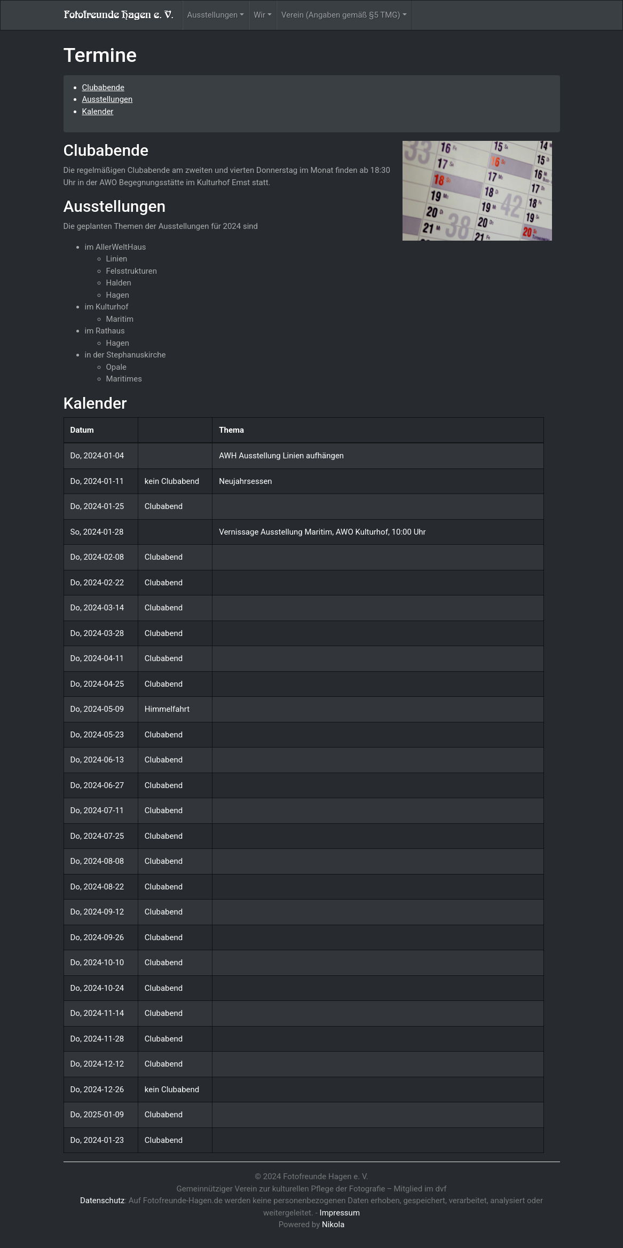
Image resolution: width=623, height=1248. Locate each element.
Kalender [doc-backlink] (95, 403)
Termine (100, 55)
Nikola (333, 1224)
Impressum (340, 1213)
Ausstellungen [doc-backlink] (115, 206)
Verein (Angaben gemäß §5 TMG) (340, 15)
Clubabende (103, 87)
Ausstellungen (212, 15)
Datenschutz (102, 1200)
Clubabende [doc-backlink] (106, 150)
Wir (259, 15)
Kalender (98, 111)
